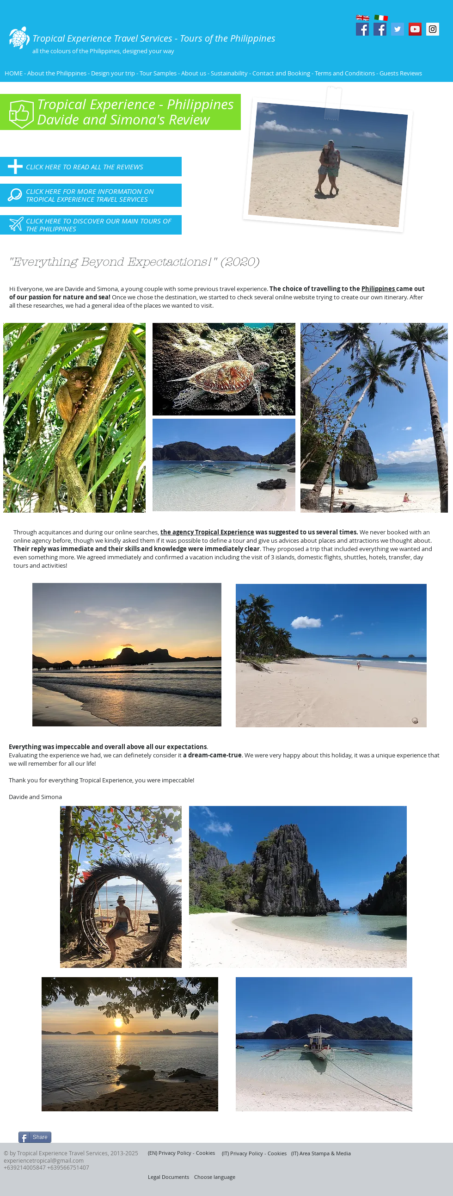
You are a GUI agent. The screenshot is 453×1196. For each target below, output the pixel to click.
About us (193, 73)
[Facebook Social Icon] (362, 29)
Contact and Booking (281, 73)
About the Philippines (56, 73)
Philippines (378, 289)
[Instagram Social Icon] (432, 29)
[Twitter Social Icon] (397, 29)
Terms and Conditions (345, 73)
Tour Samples (158, 73)
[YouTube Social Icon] (415, 29)
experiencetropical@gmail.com (44, 1160)
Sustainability (229, 73)
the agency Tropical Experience (207, 532)
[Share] (34, 1137)
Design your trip (113, 73)
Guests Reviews (400, 73)
